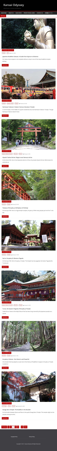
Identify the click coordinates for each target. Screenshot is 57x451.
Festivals (3, 103)
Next (25, 426)
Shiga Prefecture (6, 150)
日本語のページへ (49, 13)
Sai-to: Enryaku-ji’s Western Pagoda (12, 258)
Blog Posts (19, 13)
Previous (4, 426)
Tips (7, 52)
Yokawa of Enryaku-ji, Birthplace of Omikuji (15, 208)
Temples (3, 52)
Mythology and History (8, 50)
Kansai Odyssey (13, 5)
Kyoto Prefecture (6, 403)
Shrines (20, 153)
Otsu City (15, 153)
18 (22, 426)
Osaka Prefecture (6, 100)
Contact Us (40, 13)
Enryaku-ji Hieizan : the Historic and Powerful (15, 359)
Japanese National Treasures (7, 153)
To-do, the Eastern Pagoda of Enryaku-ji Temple (16, 309)
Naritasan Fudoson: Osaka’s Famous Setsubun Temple (18, 107)
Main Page (3, 13)
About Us (11, 13)
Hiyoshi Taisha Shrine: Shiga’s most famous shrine (17, 157)
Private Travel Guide (29, 13)
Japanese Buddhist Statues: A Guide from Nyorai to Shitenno (20, 56)
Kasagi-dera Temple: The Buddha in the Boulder (16, 409)
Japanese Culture (10, 103)
